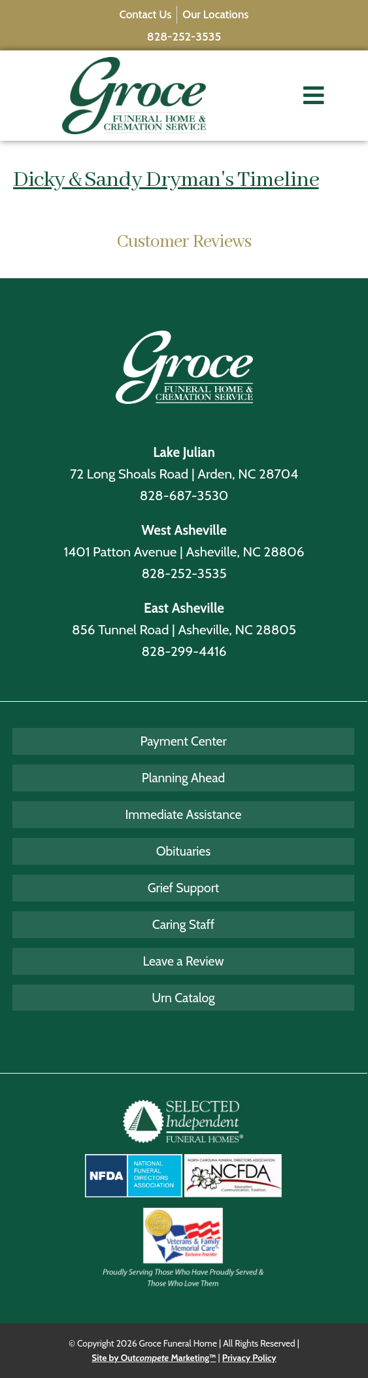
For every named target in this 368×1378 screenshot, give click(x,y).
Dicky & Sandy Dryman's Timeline (166, 180)
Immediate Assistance (183, 814)
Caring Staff (183, 924)
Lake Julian (184, 452)
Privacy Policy (249, 1357)
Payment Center (183, 741)
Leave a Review (183, 961)
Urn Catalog (183, 998)
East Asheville (184, 608)
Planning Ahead (183, 778)
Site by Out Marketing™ (154, 1357)
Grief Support (184, 888)
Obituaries (183, 851)
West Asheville (184, 530)
